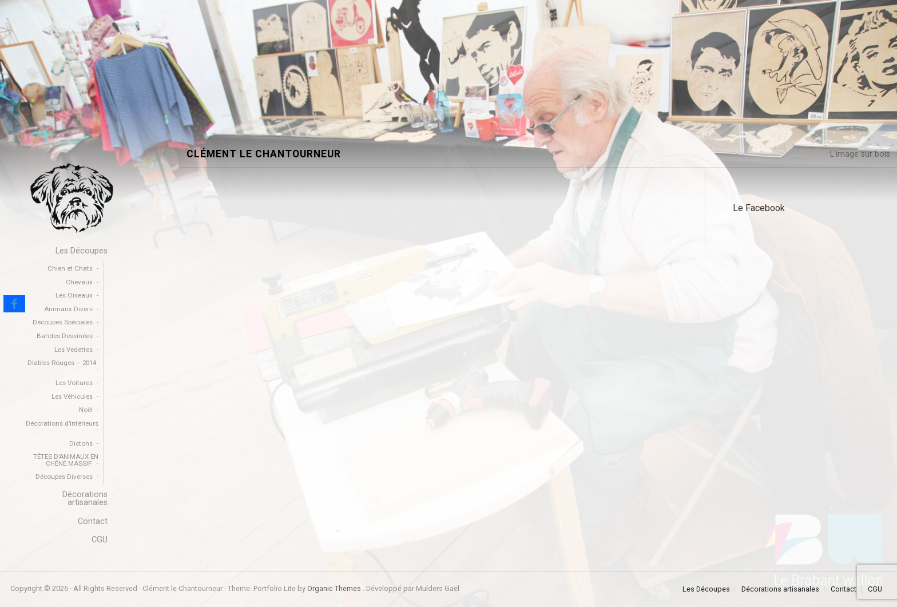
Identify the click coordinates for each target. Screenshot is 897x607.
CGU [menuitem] (100, 540)
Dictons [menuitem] (81, 443)
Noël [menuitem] (86, 410)
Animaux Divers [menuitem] (68, 309)
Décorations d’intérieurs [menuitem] (62, 423)
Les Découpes (706, 589)
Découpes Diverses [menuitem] (64, 477)
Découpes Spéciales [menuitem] (63, 322)
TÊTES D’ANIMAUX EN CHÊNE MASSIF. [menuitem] (65, 460)
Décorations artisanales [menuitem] (85, 498)
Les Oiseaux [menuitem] (74, 295)
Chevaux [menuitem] (79, 282)
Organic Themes (334, 588)
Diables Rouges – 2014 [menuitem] (61, 363)
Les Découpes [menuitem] (81, 251)
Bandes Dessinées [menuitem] (65, 336)
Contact (843, 589)
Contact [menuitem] (93, 521)
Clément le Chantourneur (263, 154)
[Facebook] (14, 303)
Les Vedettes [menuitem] (73, 350)
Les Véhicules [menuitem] (72, 396)
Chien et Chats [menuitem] (70, 268)
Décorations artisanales (780, 589)
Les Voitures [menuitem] (74, 383)
